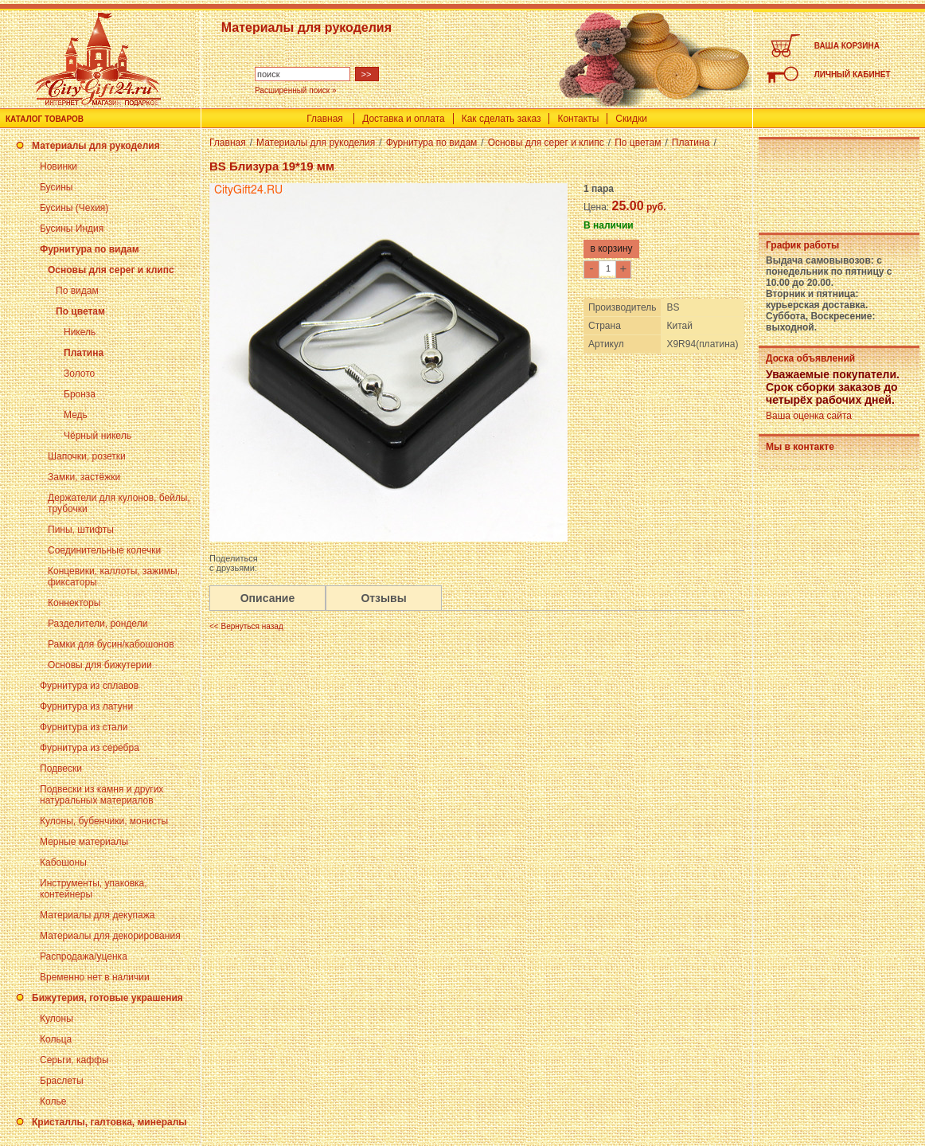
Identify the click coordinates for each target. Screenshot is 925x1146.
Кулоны (56, 1018)
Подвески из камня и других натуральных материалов (101, 795)
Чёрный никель (97, 435)
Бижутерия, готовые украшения (107, 997)
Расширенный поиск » (296, 90)
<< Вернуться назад (246, 626)
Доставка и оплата (403, 118)
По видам (77, 290)
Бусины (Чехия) (74, 207)
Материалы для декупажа (97, 915)
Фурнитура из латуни (86, 706)
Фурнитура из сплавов (89, 685)
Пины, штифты (81, 529)
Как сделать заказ (501, 118)
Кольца (56, 1039)
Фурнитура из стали (83, 727)
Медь (76, 414)
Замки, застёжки (84, 477)
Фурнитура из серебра (89, 747)
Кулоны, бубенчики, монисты (104, 821)
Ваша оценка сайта (809, 415)
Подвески (61, 768)
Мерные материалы (84, 841)
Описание (267, 598)
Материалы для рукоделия (96, 145)
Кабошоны (63, 862)
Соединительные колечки (104, 550)
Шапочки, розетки (87, 456)
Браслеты (62, 1080)
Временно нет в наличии (95, 977)
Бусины (56, 187)
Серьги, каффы (74, 1060)
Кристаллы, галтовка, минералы (109, 1122)
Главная (324, 118)
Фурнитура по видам (89, 249)
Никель (80, 332)
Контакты (578, 118)
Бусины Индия (71, 228)
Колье (53, 1101)
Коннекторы (74, 602)
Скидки (631, 118)
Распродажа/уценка (83, 956)
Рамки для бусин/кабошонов (111, 644)
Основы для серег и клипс (111, 270)
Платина (83, 352)
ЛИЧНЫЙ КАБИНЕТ (852, 74)
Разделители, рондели (97, 623)
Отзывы (383, 598)
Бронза (80, 394)
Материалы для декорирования (110, 935)
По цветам (80, 311)
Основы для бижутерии (100, 665)
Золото (79, 373)
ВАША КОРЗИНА (847, 45)
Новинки (58, 166)
